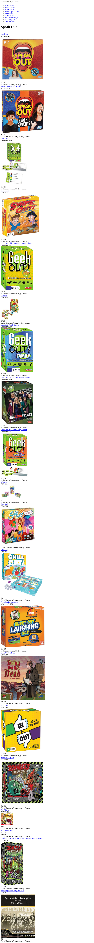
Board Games (10, 7)
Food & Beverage (11, 17)
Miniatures (9, 13)
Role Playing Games (12, 11)
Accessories (9, 15)
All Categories (10, 19)
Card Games (9, 9)
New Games (9, 5)
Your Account (10, 21)
